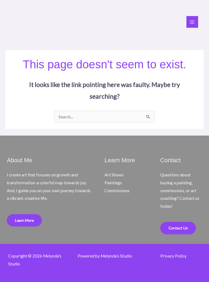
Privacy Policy (173, 255)
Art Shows (114, 174)
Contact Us (178, 228)
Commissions (117, 190)
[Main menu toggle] (192, 22)
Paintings (113, 182)
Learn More (24, 220)
